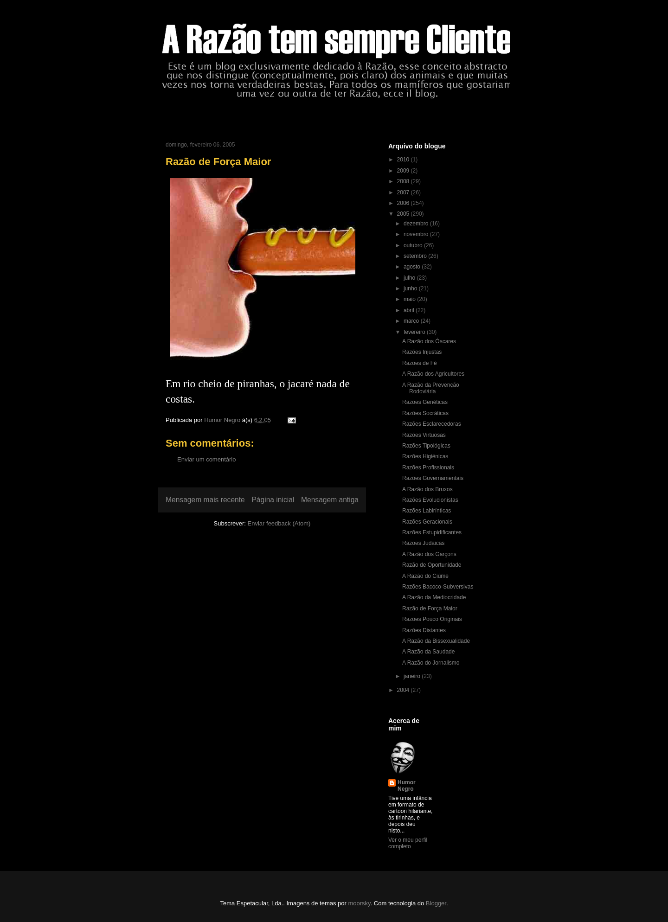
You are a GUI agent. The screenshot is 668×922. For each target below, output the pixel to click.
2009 (404, 170)
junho (411, 288)
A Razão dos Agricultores (433, 374)
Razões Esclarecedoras (431, 424)
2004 (404, 690)
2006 (404, 203)
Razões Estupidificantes (432, 532)
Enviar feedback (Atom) (279, 523)
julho (410, 278)
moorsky (359, 903)
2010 (404, 159)
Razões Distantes (424, 630)
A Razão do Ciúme (425, 576)
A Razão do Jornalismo (430, 662)
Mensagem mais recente (205, 500)
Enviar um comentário (206, 459)
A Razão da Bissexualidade (436, 641)
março (412, 321)
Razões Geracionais (427, 522)
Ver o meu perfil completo (407, 843)
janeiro (413, 676)
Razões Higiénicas (425, 456)
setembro (416, 256)
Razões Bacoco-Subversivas (437, 586)
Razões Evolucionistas (430, 500)
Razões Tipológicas (426, 445)
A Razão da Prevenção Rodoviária (430, 388)
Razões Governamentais (432, 478)
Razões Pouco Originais (432, 619)
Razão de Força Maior (429, 608)
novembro (417, 234)
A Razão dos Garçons (429, 554)
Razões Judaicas (423, 543)
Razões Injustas (422, 352)
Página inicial (272, 500)
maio (410, 299)
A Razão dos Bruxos (427, 489)
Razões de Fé (419, 363)
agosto (413, 266)
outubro (414, 245)
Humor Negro (407, 785)
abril (410, 310)
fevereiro (415, 332)
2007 (404, 192)
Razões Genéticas (425, 402)
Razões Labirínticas (426, 510)
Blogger (436, 903)
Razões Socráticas (425, 413)
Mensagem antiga (330, 500)
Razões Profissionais (428, 467)
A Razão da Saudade (428, 651)
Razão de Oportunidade (431, 565)
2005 (404, 214)
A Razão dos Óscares (429, 341)
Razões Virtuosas (424, 435)
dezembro (417, 223)
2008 (404, 181)
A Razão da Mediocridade (434, 597)
